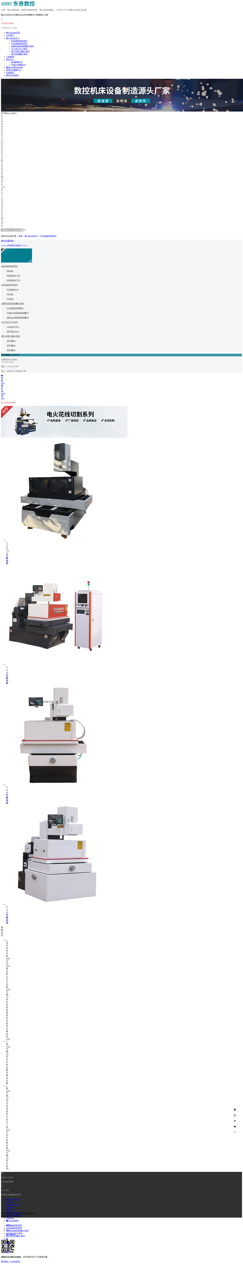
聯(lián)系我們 (12, 75)
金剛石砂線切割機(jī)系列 (22, 46)
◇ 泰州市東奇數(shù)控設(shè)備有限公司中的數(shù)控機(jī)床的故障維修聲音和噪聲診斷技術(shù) (8, 989)
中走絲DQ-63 (8, 548)
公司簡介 (10, 35)
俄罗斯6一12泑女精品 (10, 1261)
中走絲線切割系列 (19, 43)
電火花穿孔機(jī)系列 (20, 51)
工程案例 (10, 57)
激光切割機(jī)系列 (19, 54)
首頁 (20, 236)
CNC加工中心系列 (19, 49)
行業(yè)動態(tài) (18, 65)
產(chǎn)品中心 (13, 38)
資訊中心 (10, 59)
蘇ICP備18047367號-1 (10, 1216)
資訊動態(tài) (17, 62)
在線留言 (10, 73)
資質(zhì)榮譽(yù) (13, 70)
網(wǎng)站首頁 (13, 33)
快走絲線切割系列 (19, 41)
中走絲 (7, 669)
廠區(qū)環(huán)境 (14, 67)
